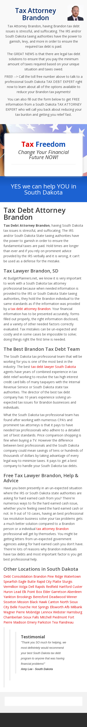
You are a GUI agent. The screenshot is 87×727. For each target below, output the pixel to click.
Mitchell (46, 617)
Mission (23, 602)
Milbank (76, 607)
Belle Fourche (20, 607)
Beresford (40, 597)
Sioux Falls (31, 617)
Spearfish (10, 581)
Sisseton (9, 602)
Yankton (9, 597)
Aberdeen (74, 591)
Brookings (24, 597)
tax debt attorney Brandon (31, 309)
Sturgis (67, 581)
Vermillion (10, 586)
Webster (59, 612)
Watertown (72, 576)
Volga (23, 586)
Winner (72, 597)
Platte (56, 581)
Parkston (44, 622)
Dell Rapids (36, 586)
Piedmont (59, 617)
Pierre (20, 612)
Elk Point (28, 591)
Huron (8, 591)
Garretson (58, 591)
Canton (53, 602)
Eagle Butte (27, 581)
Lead (17, 591)
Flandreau (66, 622)
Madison (19, 622)
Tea (55, 622)
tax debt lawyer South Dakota (53, 366)
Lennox (46, 612)
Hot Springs (40, 607)
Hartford (65, 586)
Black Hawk (38, 602)
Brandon (39, 576)
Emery (32, 622)
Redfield (52, 586)
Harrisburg (74, 612)
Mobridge (33, 612)
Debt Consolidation (17, 576)
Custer (77, 586)
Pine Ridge (55, 576)
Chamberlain (12, 617)
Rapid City (44, 581)
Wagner (9, 612)
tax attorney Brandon (52, 528)
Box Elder (43, 591)
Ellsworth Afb (60, 607)
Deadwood (57, 597)
